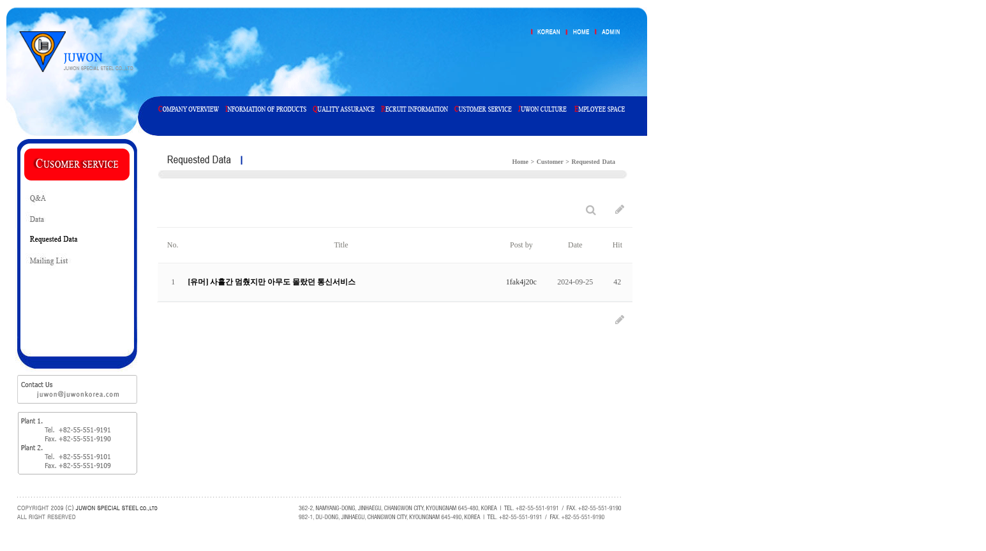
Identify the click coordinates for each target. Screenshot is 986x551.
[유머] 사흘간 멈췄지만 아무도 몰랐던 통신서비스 (271, 281)
